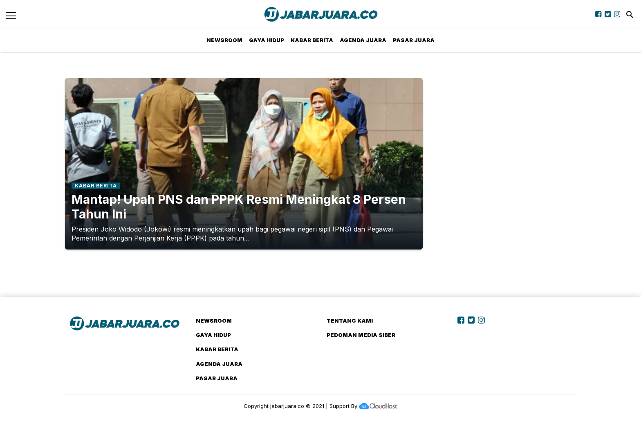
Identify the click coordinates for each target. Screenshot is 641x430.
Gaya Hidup (266, 40)
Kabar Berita (312, 40)
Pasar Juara (414, 40)
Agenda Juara (363, 40)
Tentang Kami (350, 320)
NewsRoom (224, 40)
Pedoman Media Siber (361, 335)
